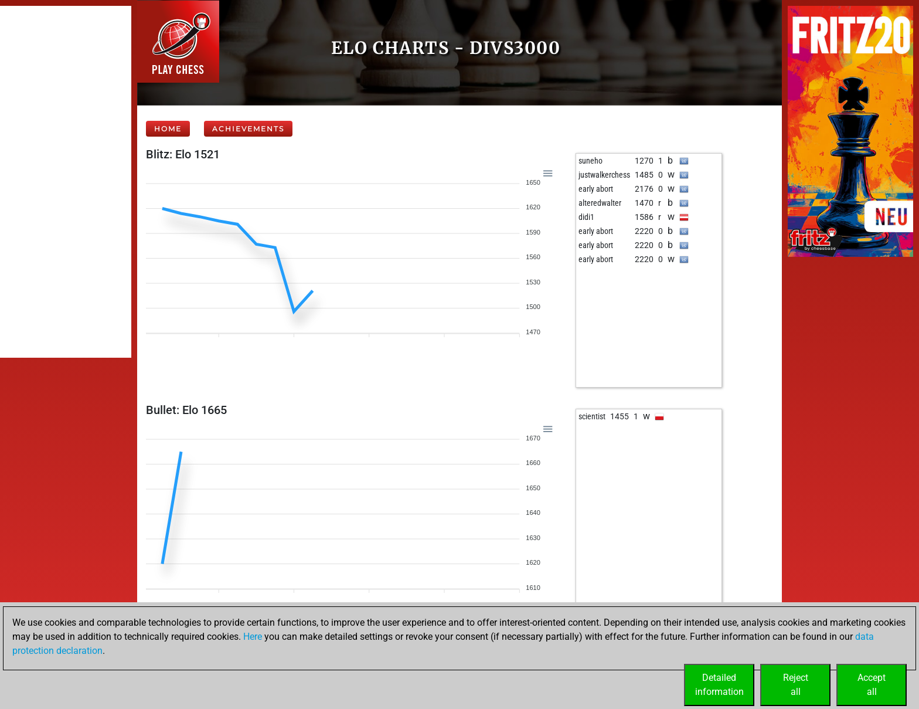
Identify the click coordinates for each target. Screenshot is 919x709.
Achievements (248, 128)
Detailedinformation (719, 684)
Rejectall (795, 684)
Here (252, 636)
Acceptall (871, 684)
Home (168, 128)
